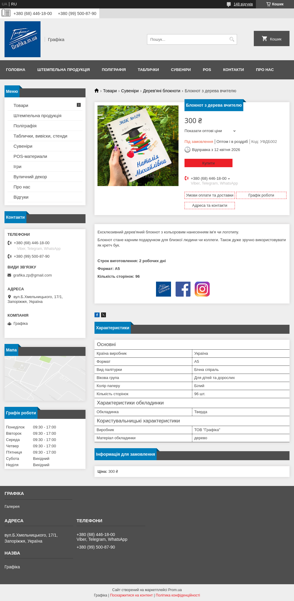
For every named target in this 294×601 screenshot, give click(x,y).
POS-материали (30, 156)
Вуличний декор (30, 176)
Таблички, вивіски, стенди (40, 135)
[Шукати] (231, 39)
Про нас (265, 69)
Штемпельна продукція (63, 69)
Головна (15, 69)
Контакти (233, 69)
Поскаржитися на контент (131, 595)
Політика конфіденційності (178, 595)
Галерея (12, 506)
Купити (208, 163)
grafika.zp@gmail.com (32, 275)
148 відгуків (243, 4)
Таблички (148, 69)
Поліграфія (114, 69)
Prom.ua (175, 590)
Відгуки (21, 197)
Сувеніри (181, 69)
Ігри (17, 166)
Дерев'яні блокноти (161, 90)
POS (207, 69)
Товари (110, 90)
